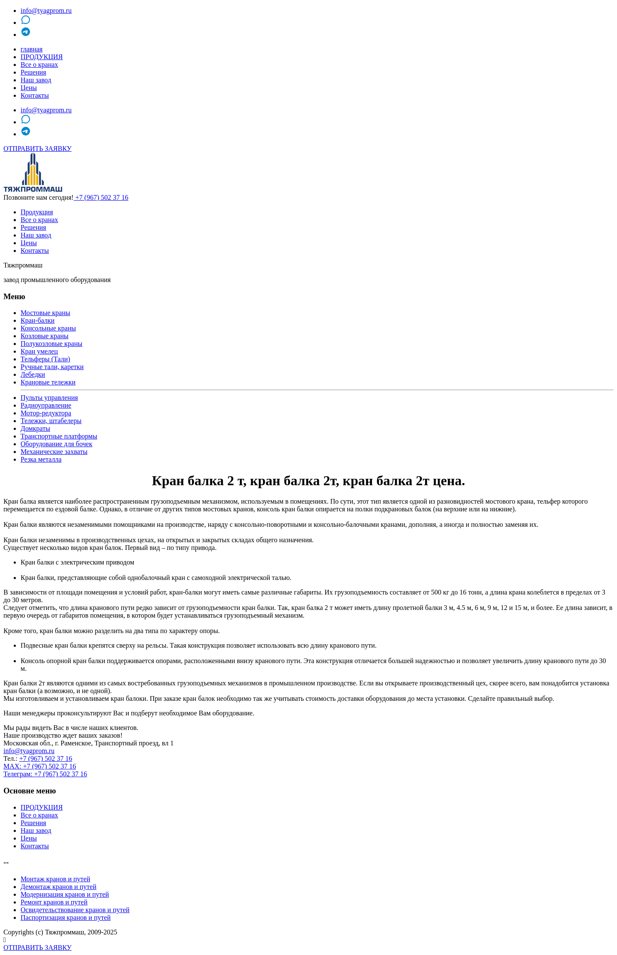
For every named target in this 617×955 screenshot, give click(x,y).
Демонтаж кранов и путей (58, 886)
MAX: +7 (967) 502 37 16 (39, 766)
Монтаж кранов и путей (55, 879)
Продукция (37, 212)
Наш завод (36, 80)
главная (31, 49)
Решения (33, 72)
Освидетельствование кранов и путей (75, 909)
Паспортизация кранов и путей (66, 917)
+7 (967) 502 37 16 (101, 197)
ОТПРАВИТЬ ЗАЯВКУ (37, 148)
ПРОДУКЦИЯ (42, 56)
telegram (39, 34)
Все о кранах (39, 64)
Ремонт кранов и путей (54, 902)
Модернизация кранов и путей (65, 894)
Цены (29, 87)
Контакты (35, 95)
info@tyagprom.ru (46, 10)
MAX (34, 22)
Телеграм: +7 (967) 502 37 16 (45, 774)
